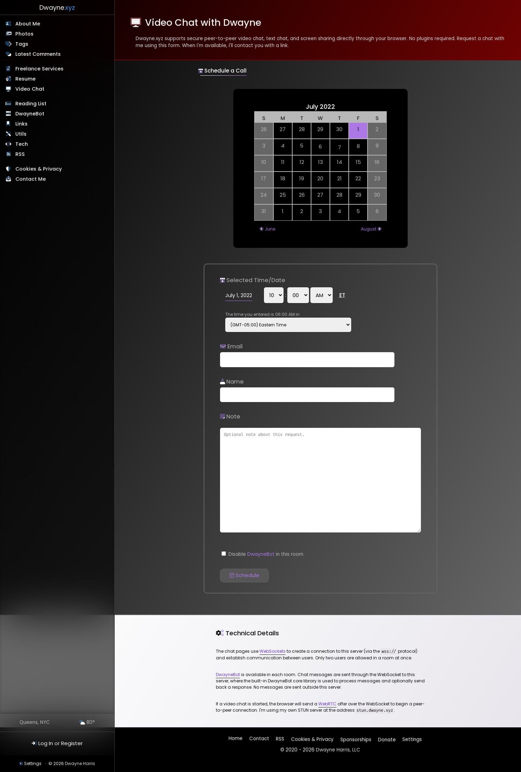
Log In (45, 743)
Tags (21, 43)
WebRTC (327, 704)
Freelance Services (39, 68)
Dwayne (57, 7)
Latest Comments (38, 54)
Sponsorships (355, 738)
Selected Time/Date (252, 280)
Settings (32, 763)
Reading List (31, 103)
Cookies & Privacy (39, 170)
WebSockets (272, 651)
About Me (27, 23)
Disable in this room (262, 554)
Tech (22, 144)
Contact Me (31, 180)
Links (22, 124)
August (368, 229)
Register (72, 743)
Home (236, 739)
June (270, 229)
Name (232, 382)
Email (231, 346)
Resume (25, 78)
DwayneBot (30, 114)
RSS (20, 154)
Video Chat (29, 88)
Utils (21, 134)
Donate (386, 738)
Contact (260, 739)
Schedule (244, 575)
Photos (24, 33)
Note (230, 417)
